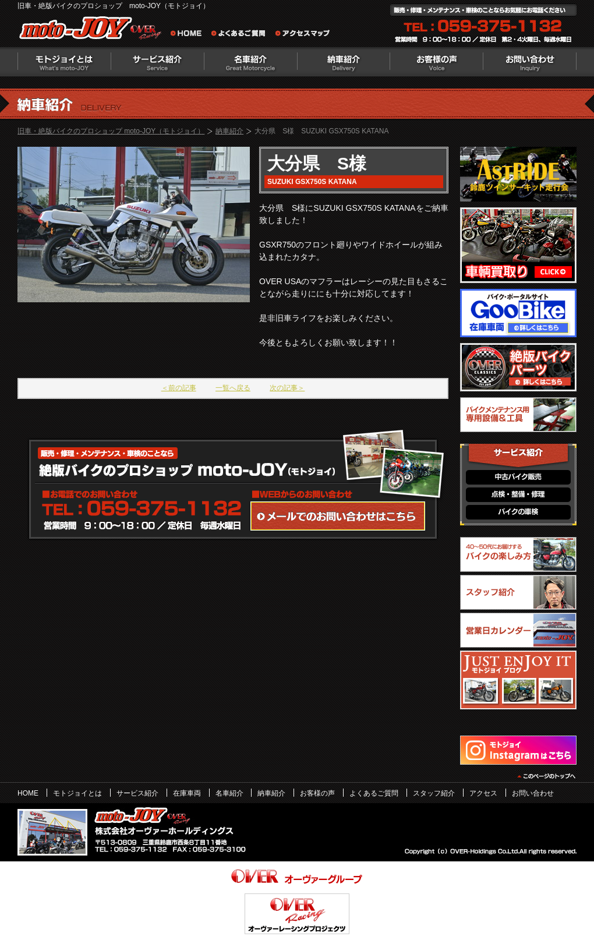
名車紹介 (250, 62)
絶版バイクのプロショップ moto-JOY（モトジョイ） (93, 31)
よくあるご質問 (242, 35)
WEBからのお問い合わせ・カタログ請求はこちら (337, 516)
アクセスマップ (303, 35)
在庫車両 (187, 793)
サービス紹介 (157, 62)
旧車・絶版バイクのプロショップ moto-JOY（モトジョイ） (110, 131)
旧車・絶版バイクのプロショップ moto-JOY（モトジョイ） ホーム (189, 35)
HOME (27, 793)
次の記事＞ (287, 388)
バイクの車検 (518, 512)
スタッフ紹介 (434, 793)
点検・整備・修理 (518, 494)
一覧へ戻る (232, 388)
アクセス (483, 793)
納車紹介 (343, 62)
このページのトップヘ (546, 776)
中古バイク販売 (518, 477)
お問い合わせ (530, 62)
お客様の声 (436, 62)
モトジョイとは (64, 62)
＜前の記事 (178, 388)
